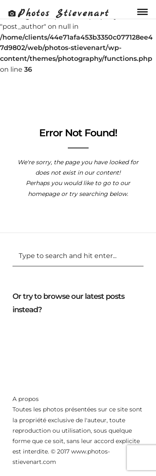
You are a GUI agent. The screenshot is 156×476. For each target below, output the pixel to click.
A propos (25, 399)
